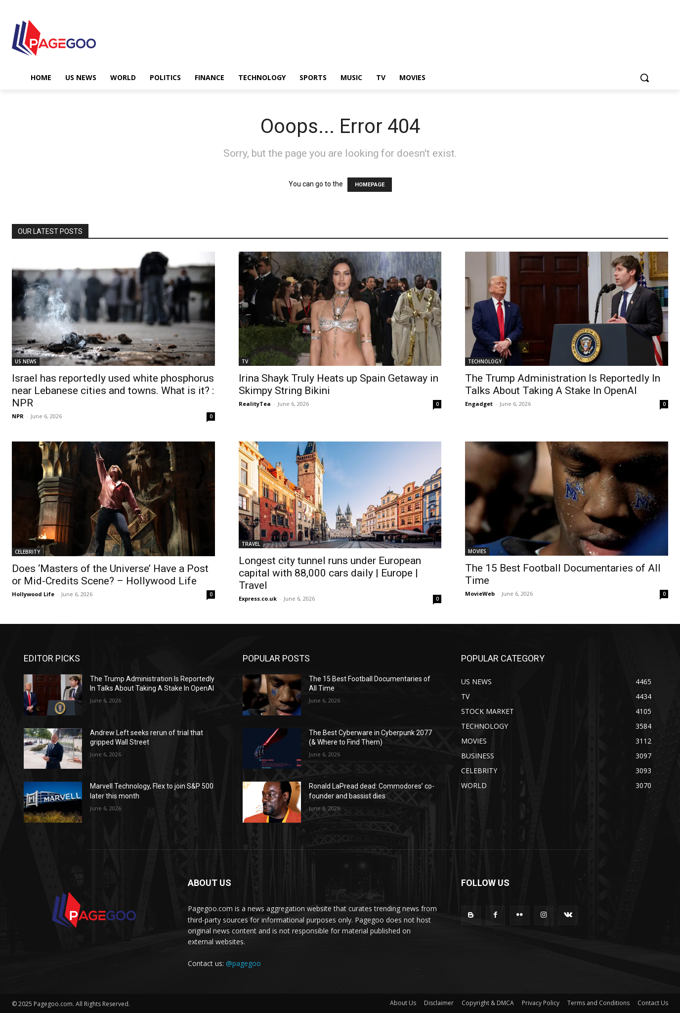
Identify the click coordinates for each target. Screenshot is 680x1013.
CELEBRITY (27, 551)
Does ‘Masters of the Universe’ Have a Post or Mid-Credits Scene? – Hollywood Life (110, 575)
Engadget (479, 403)
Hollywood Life (33, 594)
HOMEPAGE (369, 184)
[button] (644, 77)
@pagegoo (243, 963)
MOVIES (477, 551)
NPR (18, 416)
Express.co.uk (258, 598)
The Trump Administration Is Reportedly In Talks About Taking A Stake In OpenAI (562, 384)
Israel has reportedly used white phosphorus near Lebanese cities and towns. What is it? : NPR (113, 390)
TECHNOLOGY (485, 361)
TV (245, 361)
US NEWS (26, 361)
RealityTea (255, 403)
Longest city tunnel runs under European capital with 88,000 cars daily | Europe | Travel (330, 573)
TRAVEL (251, 543)
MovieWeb (480, 593)
